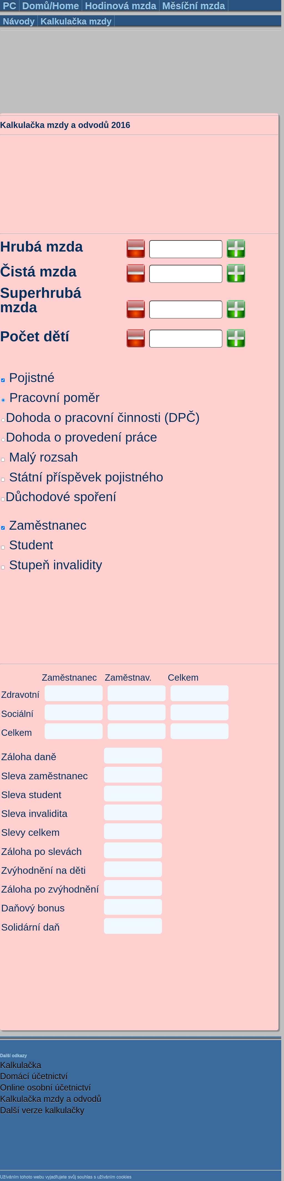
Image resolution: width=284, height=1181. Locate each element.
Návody (19, 21)
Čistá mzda (38, 272)
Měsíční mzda (193, 5)
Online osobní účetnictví (45, 1088)
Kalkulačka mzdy (75, 21)
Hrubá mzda (41, 247)
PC (9, 5)
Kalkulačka (20, 1065)
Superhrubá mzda (40, 300)
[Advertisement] (140, 71)
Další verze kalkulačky (42, 1110)
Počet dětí (34, 336)
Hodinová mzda (120, 5)
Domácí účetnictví (34, 1076)
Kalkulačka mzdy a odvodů (50, 1099)
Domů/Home (50, 5)
